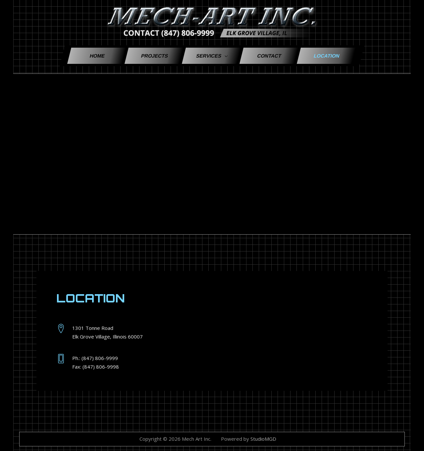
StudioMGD (263, 438)
